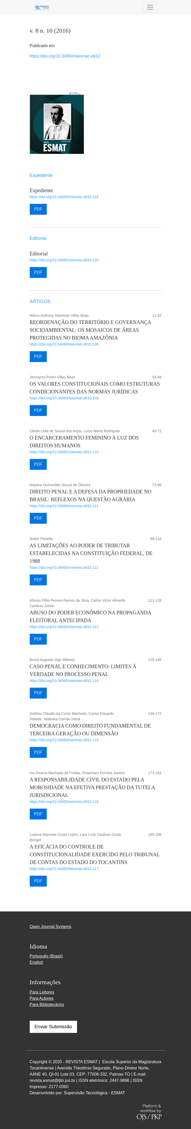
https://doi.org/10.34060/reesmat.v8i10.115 (64, 740)
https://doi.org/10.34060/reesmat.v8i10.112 (64, 567)
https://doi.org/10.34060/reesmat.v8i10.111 (64, 506)
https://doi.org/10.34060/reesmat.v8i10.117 (64, 869)
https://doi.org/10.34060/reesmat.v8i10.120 (64, 260)
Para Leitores (42, 992)
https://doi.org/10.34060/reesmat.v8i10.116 (64, 802)
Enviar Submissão (53, 1026)
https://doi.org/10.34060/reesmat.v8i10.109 (64, 398)
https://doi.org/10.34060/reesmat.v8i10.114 (64, 681)
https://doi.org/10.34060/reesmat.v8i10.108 (64, 344)
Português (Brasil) (46, 956)
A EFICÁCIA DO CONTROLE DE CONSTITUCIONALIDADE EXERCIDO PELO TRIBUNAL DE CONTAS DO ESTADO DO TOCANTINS (95, 854)
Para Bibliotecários (47, 1004)
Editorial (39, 253)
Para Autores (42, 998)
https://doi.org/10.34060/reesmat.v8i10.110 (64, 452)
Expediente (41, 190)
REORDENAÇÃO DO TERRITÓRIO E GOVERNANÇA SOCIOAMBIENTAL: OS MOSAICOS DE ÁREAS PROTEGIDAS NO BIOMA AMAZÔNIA (90, 330)
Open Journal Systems (51, 926)
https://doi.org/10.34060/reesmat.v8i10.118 (64, 197)
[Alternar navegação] (150, 7)
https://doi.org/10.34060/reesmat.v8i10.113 (64, 627)
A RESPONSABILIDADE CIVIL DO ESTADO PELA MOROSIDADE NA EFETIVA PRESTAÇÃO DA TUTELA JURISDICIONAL (92, 787)
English (36, 962)
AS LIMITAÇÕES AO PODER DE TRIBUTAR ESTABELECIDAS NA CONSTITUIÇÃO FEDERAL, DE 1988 (91, 553)
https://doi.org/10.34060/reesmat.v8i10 (65, 56)
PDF (38, 209)
